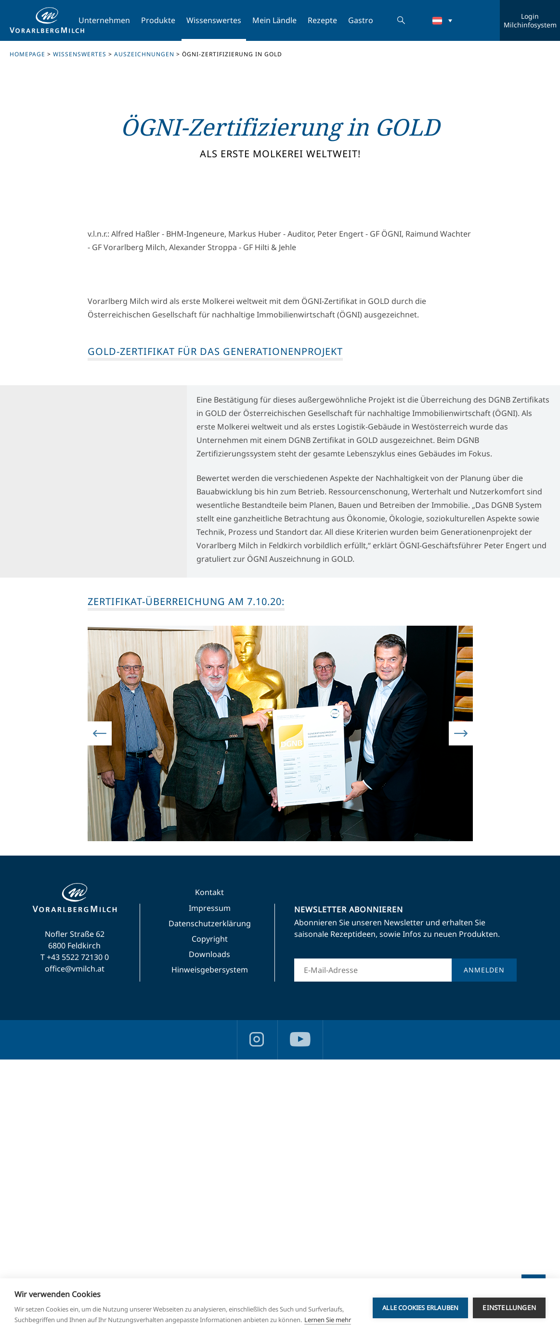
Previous (100, 1011)
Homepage (27, 54)
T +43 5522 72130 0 (74, 1234)
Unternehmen (104, 20)
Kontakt (209, 1169)
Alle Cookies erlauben (420, 1307)
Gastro (360, 20)
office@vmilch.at (74, 1246)
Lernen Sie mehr (327, 1319)
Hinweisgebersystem (209, 1247)
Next (461, 1011)
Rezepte (322, 20)
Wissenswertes (213, 20)
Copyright (210, 1216)
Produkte (158, 20)
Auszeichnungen (144, 54)
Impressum (210, 1185)
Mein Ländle (274, 20)
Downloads (209, 1231)
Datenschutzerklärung (210, 1201)
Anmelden (484, 1247)
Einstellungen (509, 1307)
